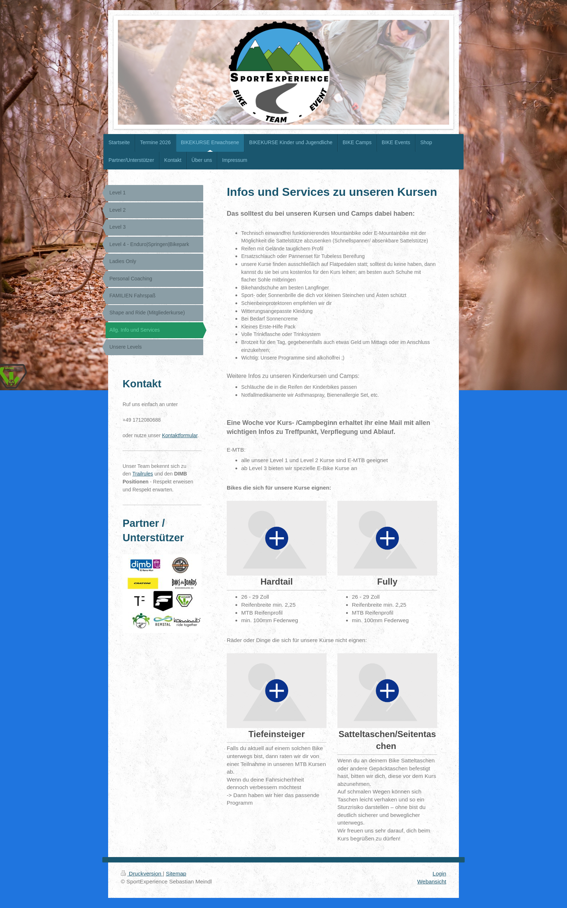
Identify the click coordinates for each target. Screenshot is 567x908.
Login (439, 873)
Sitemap (176, 873)
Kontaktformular (179, 435)
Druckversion (142, 873)
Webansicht (431, 881)
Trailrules (142, 474)
